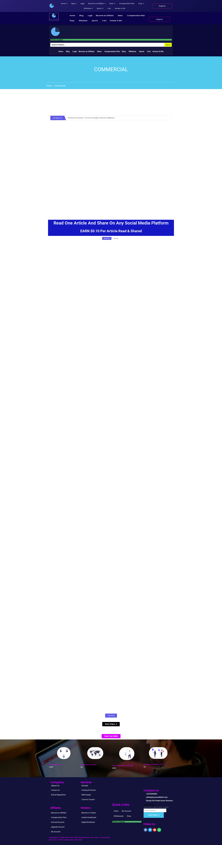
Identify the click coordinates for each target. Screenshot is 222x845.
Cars (104, 20)
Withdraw (83, 20)
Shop (72, 20)
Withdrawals (118, 816)
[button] (73, 15)
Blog (81, 15)
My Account (126, 811)
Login (90, 15)
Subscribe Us (153, 815)
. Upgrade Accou (56, 827)
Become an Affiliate (104, 15)
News (120, 15)
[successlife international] (51, 5)
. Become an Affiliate (58, 813)
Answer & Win (116, 20)
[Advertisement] (111, 196)
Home (72, 15)
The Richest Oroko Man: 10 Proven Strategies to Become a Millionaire (91, 118)
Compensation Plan (136, 15)
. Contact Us (55, 790)
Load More (111, 715)
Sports (95, 20)
